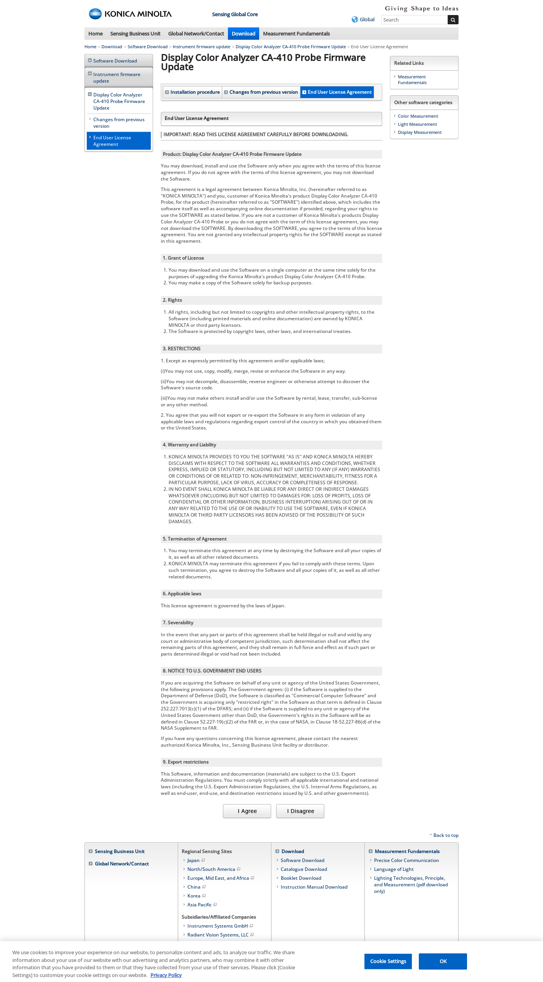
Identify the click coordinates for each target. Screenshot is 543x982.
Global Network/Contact (196, 33)
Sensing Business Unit (135, 33)
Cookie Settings (388, 964)
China (197, 887)
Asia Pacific (202, 904)
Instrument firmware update (201, 46)
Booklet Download (301, 878)
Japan (196, 860)
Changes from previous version (263, 92)
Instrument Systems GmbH (220, 926)
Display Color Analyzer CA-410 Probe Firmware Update (291, 46)
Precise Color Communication (406, 860)
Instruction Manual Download (314, 887)
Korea (197, 895)
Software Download (148, 46)
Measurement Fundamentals (296, 33)
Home (95, 33)
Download (243, 33)
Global (367, 19)
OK (443, 964)
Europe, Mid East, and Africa (221, 878)
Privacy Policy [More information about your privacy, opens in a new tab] (166, 978)
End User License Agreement (340, 92)
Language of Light (394, 869)
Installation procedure (195, 92)
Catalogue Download (304, 869)
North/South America (214, 869)
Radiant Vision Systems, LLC (221, 934)
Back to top (446, 835)
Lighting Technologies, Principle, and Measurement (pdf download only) (411, 884)
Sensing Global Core (235, 14)
